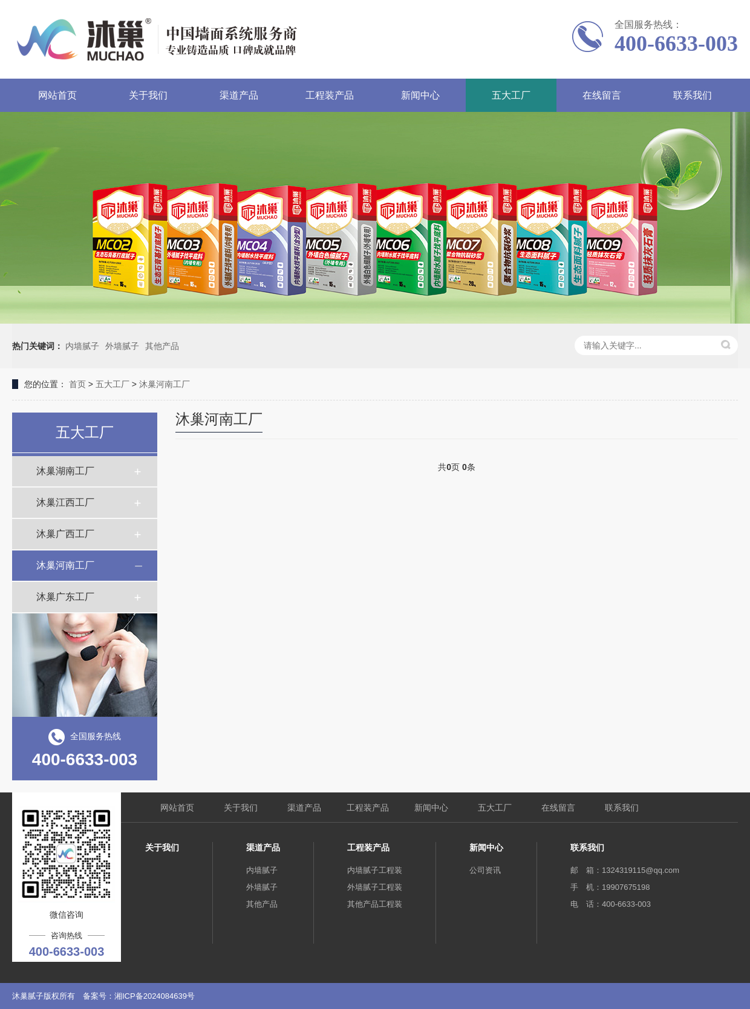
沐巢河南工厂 (164, 384)
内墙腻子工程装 (374, 870)
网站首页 (57, 95)
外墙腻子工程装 (374, 887)
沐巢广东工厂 (65, 597)
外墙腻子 (122, 346)
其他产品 (162, 346)
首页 (77, 384)
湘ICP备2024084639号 (154, 996)
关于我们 (148, 95)
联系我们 (692, 95)
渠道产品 (239, 95)
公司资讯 (485, 870)
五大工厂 (511, 95)
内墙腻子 (82, 346)
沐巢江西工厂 (65, 502)
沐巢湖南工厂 (65, 471)
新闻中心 (420, 95)
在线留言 (601, 95)
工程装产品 (329, 95)
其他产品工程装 (374, 904)
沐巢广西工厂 (65, 534)
